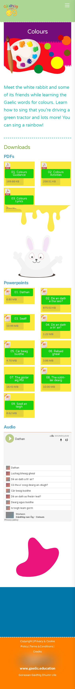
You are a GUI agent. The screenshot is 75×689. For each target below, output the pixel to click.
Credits (37, 651)
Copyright (26, 641)
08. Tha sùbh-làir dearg (55, 379)
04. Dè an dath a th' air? (56, 326)
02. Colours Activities (56, 173)
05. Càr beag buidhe (19, 353)
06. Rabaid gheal (56, 353)
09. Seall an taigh (19, 405)
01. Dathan (22, 292)
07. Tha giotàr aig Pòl (19, 379)
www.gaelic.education (37, 668)
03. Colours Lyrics (19, 200)
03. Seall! (20, 318)
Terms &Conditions (41, 646)
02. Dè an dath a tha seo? (56, 300)
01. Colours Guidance (19, 173)
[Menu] (67, 5)
